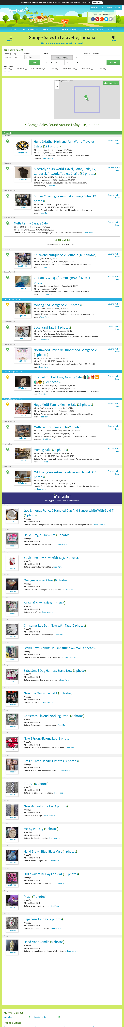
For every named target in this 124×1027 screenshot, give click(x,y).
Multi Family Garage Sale (31, 223)
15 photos (71, 874)
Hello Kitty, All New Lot (40, 535)
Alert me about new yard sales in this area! (62, 43)
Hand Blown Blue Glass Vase (43, 851)
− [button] (57, 87)
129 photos (52, 382)
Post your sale (97, 7)
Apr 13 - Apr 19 (62, 57)
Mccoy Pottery (33, 829)
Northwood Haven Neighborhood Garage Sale (65, 350)
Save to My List (114, 140)
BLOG (111, 29)
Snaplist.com (74, 501)
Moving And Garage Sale (50, 305)
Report (117, 143)
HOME (13, 29)
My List (10, 39)
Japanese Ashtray (36, 919)
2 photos (75, 427)
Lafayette (17, 1017)
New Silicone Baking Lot (40, 738)
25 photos (85, 404)
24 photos (60, 449)
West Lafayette (47, 1017)
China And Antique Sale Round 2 (56, 255)
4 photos (71, 761)
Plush (27, 896)
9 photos (64, 327)
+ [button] (57, 83)
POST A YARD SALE (70, 29)
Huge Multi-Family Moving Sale (55, 404)
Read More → (48, 158)
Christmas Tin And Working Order (46, 716)
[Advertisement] (62, 981)
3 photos (88, 648)
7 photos (63, 535)
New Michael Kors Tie (38, 806)
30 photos (88, 173)
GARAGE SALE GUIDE (93, 29)
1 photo (30, 515)
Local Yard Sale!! (45, 327)
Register (109, 7)
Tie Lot (28, 783)
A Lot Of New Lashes (38, 603)
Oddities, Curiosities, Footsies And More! (62, 472)
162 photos (87, 255)
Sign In (118, 7)
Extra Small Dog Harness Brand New (48, 670)
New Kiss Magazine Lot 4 (40, 693)
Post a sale (97, 2)
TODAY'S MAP (49, 29)
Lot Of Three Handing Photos (44, 761)
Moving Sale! (42, 449)
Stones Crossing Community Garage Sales (62, 196)
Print (113, 39)
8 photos (74, 305)
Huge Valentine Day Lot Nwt (43, 874)
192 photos (52, 146)
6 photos (61, 580)
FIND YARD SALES (29, 29)
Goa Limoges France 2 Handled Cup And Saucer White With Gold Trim (71, 510)
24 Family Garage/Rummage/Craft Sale (60, 277)
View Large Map (111, 83)
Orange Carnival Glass (38, 580)
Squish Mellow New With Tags (44, 557)
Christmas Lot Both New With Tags (47, 625)
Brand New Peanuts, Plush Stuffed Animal (52, 648)
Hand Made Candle (36, 942)
